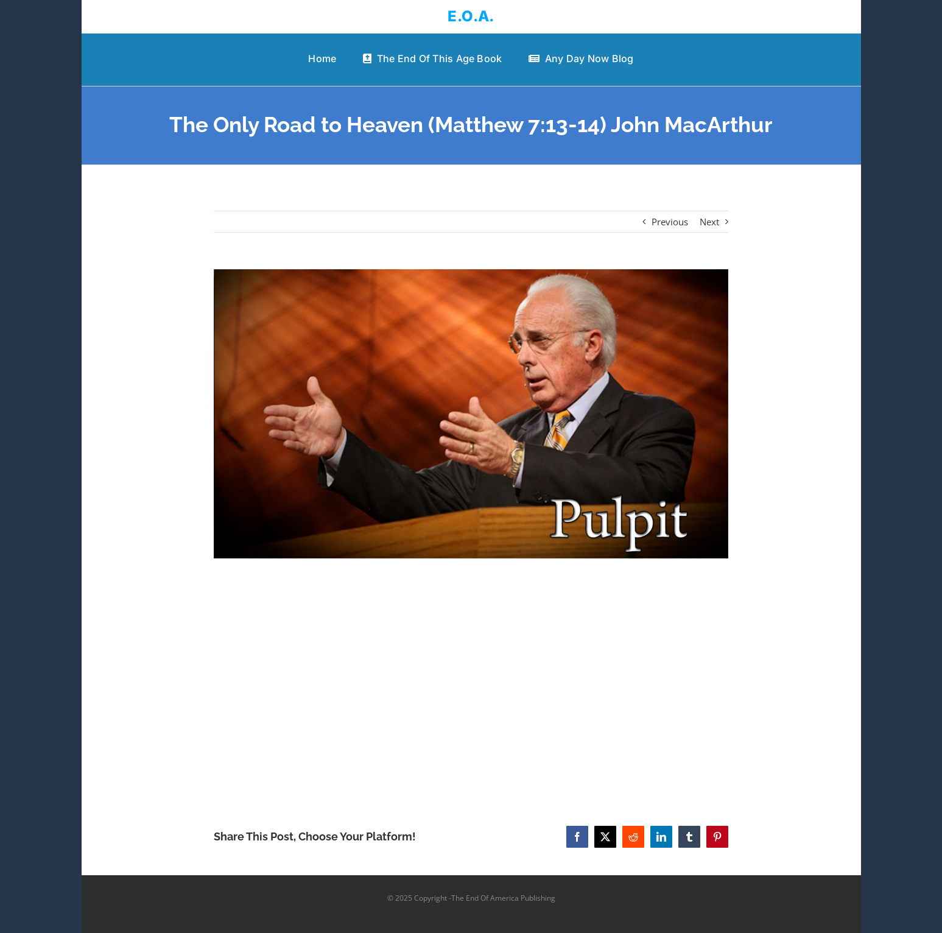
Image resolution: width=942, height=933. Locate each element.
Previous (670, 222)
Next (709, 222)
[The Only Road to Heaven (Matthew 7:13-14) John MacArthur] (471, 413)
